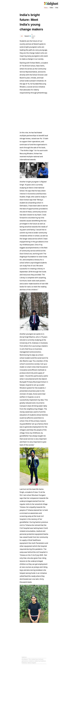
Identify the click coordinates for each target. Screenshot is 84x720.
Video (51, 7)
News (46, 7)
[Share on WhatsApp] (46, 36)
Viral (56, 7)
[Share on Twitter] (42, 36)
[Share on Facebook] (38, 36)
